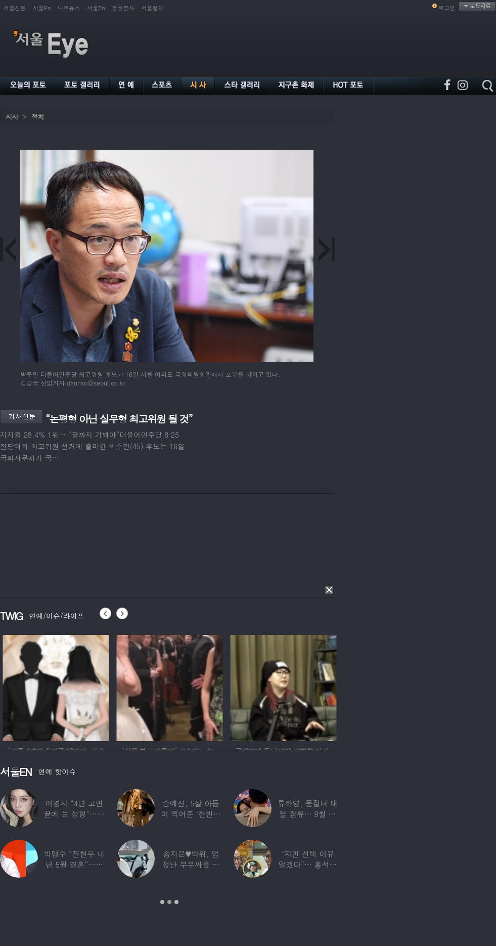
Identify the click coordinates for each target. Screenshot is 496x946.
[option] (79, 686)
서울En (96, 8)
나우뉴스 (69, 8)
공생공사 (123, 8)
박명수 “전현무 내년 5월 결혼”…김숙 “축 (73, 864)
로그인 (446, 8)
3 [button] (176, 902)
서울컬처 (153, 8)
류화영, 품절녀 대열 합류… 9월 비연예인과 (308, 814)
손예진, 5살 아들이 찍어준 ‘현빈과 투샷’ (191, 814)
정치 (37, 116)
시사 (12, 116)
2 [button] (169, 902)
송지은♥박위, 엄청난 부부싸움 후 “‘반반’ (191, 864)
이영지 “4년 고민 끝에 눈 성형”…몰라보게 (73, 814)
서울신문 (15, 8)
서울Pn (42, 8)
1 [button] (162, 902)
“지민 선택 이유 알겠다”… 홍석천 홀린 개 (308, 864)
